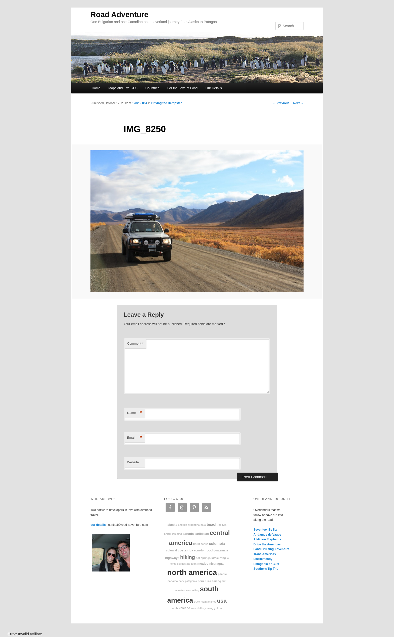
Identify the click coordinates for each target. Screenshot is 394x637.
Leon (193, 563)
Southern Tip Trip (266, 568)
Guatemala (221, 550)
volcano (184, 608)
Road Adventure (119, 14)
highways (172, 558)
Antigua (182, 525)
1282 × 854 (139, 103)
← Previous (281, 103)
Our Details (214, 88)
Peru (201, 581)
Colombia (217, 544)
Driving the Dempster (166, 103)
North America (192, 572)
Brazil (167, 534)
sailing (216, 581)
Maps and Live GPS (122, 88)
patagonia (191, 581)
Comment (135, 343)
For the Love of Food (182, 88)
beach (212, 524)
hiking (187, 557)
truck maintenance (205, 601)
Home (96, 88)
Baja (203, 525)
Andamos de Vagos (267, 534)
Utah (175, 608)
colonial (171, 550)
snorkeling (192, 590)
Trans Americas (265, 554)
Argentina (194, 525)
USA (222, 601)
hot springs (203, 557)
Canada (188, 534)
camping (177, 534)
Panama (173, 581)
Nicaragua (216, 563)
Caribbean (201, 534)
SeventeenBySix (265, 529)
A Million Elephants (267, 539)
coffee (204, 544)
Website (133, 462)
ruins (208, 581)
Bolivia (222, 525)
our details (98, 525)
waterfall (196, 608)
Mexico (202, 563)
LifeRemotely (263, 559)
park (181, 581)
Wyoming (208, 608)
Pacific (222, 574)
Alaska (172, 525)
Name (134, 413)
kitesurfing (218, 557)
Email (134, 437)
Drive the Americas (267, 544)
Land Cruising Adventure (271, 549)
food (209, 550)
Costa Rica (185, 550)
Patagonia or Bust (266, 564)
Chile (196, 544)
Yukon (218, 608)
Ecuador (199, 550)
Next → (298, 103)
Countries (152, 88)
